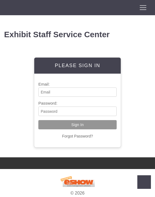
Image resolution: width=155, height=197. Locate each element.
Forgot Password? (77, 136)
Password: (47, 103)
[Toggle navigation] (77, 7)
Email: (44, 84)
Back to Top (144, 182)
